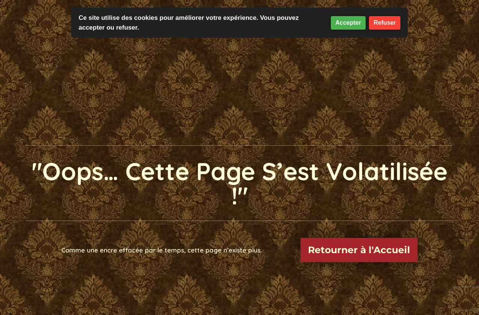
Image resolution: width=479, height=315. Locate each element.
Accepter (348, 22)
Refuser (384, 22)
